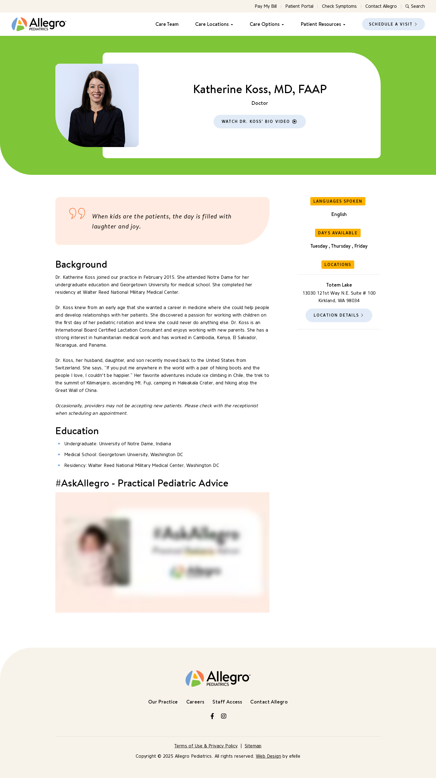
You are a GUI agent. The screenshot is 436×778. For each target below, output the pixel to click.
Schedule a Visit (391, 24)
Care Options (264, 24)
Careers (195, 701)
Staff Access (227, 701)
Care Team (167, 24)
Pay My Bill (266, 6)
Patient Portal (299, 6)
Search (415, 6)
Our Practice (163, 701)
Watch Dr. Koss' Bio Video (256, 121)
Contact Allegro (381, 6)
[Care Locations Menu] (231, 24)
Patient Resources (321, 24)
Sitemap (253, 746)
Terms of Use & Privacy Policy (206, 746)
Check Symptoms (339, 6)
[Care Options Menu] (281, 24)
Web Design (268, 756)
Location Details (336, 315)
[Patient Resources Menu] (343, 24)
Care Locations (212, 24)
